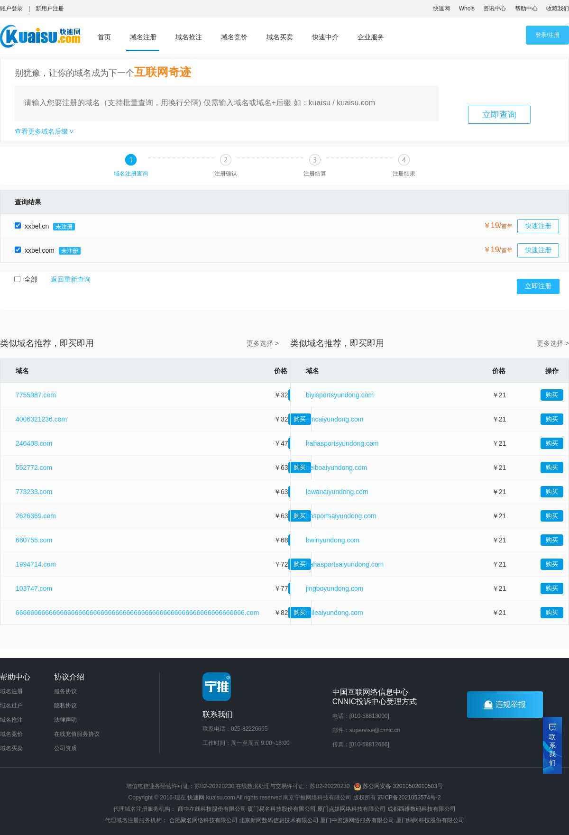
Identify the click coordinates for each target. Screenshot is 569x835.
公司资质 (65, 748)
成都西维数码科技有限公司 (421, 809)
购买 (552, 394)
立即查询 (499, 114)
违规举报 (505, 704)
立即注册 (538, 286)
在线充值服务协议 (77, 734)
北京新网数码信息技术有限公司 (279, 820)
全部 (26, 279)
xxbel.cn (45, 226)
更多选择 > (263, 343)
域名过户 (11, 705)
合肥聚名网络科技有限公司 (203, 820)
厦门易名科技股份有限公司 (282, 809)
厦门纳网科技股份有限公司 (430, 820)
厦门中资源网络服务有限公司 (357, 820)
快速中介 (325, 37)
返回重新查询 (71, 279)
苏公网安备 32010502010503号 (398, 786)
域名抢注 (188, 37)
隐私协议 (65, 705)
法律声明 (65, 719)
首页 (104, 37)
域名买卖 (279, 37)
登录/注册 (547, 35)
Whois (467, 8)
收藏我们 (557, 8)
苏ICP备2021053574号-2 (409, 797)
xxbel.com (47, 250)
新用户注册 (50, 8)
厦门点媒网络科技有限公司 (351, 809)
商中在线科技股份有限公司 (212, 809)
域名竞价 (234, 37)
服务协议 (65, 691)
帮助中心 (526, 8)
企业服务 (371, 37)
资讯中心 (494, 8)
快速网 (441, 8)
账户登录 (11, 8)
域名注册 (143, 37)
